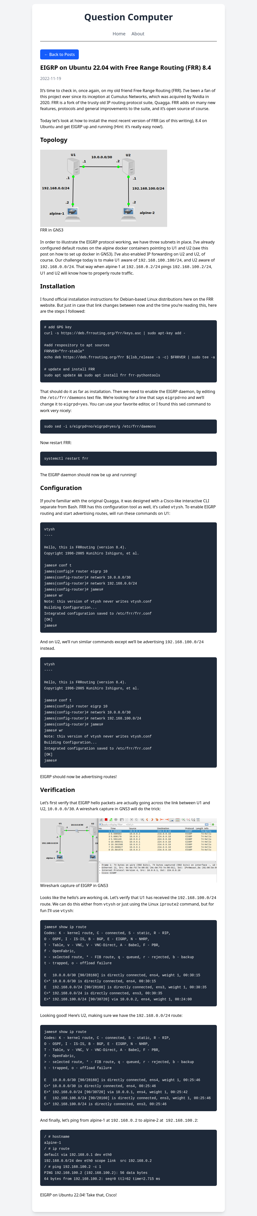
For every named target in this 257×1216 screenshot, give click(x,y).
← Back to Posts (59, 54)
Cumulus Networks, (129, 96)
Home (119, 34)
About (138, 34)
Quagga (162, 102)
